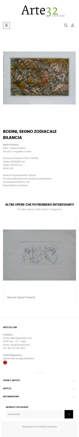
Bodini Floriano (11, 145)
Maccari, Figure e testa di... (21, 297)
